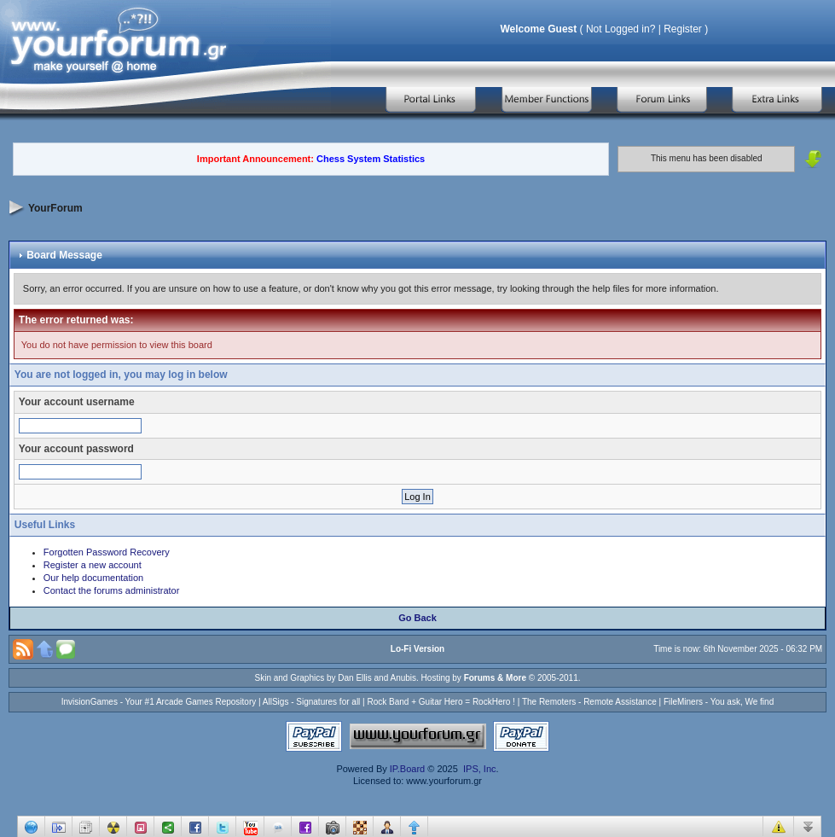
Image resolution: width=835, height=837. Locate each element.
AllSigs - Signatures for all (312, 701)
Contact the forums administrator (111, 590)
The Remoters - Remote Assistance (589, 701)
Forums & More (495, 678)
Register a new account (92, 565)
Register (683, 29)
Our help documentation (93, 578)
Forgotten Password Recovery (106, 552)
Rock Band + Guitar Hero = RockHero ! (440, 701)
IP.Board (407, 769)
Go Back (417, 618)
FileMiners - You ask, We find (719, 701)
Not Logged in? (620, 29)
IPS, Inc (479, 769)
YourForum (55, 207)
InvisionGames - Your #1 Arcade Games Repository (158, 701)
